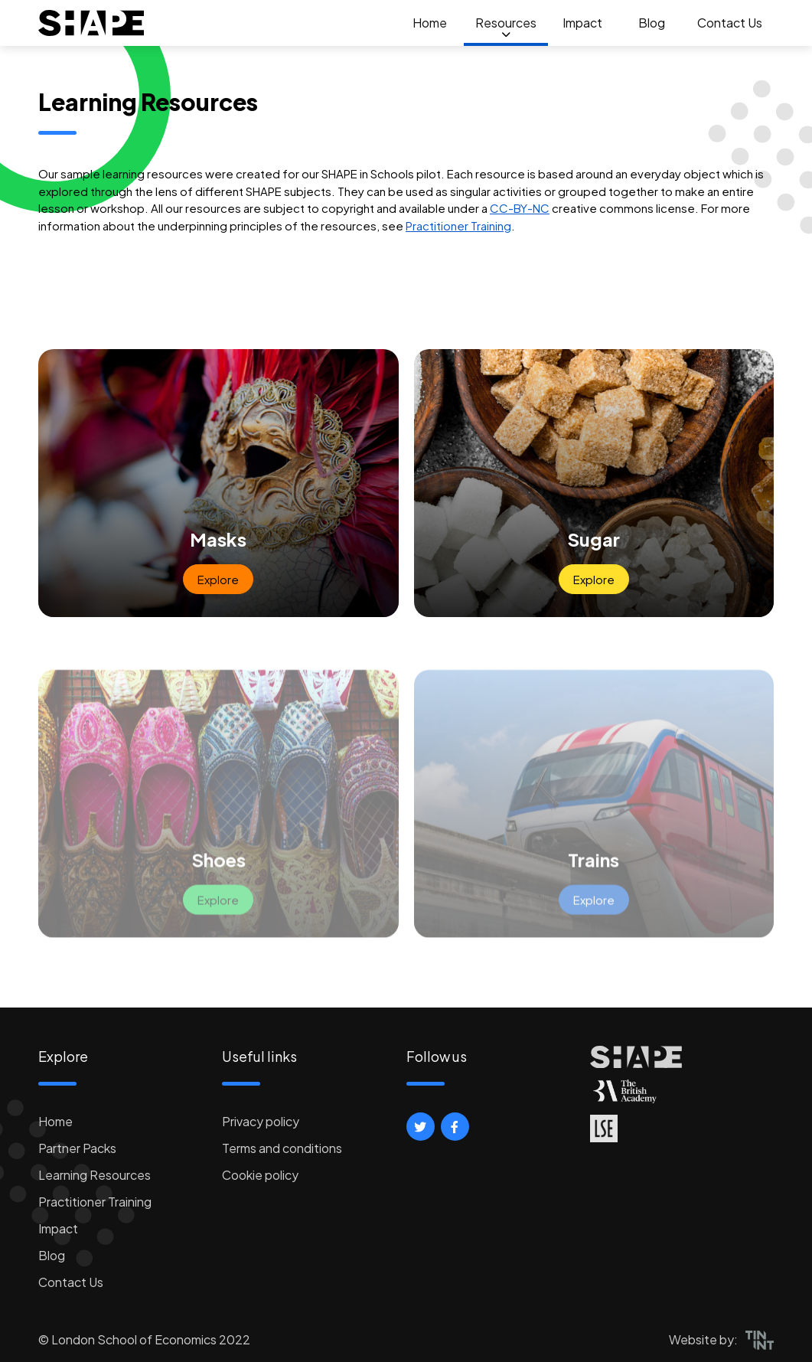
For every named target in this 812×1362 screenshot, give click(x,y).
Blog (651, 23)
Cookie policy (260, 1175)
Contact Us (729, 23)
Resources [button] (505, 23)
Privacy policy (260, 1121)
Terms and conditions (282, 1148)
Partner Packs (77, 1148)
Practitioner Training (458, 225)
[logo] (91, 23)
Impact (582, 23)
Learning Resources (94, 1175)
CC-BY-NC (519, 208)
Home (430, 23)
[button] (420, 1126)
